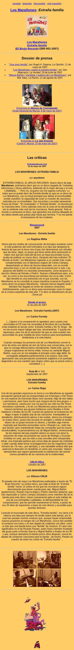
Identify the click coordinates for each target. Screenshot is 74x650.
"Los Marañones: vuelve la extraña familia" (35, 70)
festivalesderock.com (37, 164)
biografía (27, 3)
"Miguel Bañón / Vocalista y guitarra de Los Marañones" (38, 75)
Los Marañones (23, 10)
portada (17, 3)
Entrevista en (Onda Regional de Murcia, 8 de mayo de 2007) (37, 108)
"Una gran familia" (18, 64)
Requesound (37, 225)
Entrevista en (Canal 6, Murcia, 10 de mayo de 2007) (37, 141)
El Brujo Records (27, 48)
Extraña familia (37, 45)
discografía (39, 3)
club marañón (54, 3)
